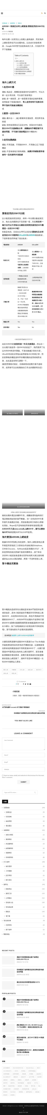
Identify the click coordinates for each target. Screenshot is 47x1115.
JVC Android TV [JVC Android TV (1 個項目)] (7, 1071)
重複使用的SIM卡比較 (22, 69)
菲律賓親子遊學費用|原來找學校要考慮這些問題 (30, 971)
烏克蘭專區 (25, 844)
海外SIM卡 (38, 669)
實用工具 (25, 893)
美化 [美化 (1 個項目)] (39, 1086)
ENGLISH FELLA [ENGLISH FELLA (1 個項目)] (30, 1067)
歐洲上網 (30, 669)
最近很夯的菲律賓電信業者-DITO (28, 982)
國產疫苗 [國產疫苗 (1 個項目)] (16, 1077)
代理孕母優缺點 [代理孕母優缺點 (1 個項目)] (32, 1071)
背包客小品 (25, 902)
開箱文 (20, 23)
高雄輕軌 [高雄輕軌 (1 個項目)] (12, 1095)
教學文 (24, 884)
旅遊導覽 (25, 821)
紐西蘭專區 (25, 848)
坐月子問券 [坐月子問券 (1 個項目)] (31, 1077)
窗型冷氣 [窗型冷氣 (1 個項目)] (33, 1086)
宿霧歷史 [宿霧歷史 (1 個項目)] (12, 1080)
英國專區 (25, 853)
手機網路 (14, 669)
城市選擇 (25, 866)
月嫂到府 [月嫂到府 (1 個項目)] (29, 1083)
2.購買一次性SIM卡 (24, 65)
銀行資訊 (25, 880)
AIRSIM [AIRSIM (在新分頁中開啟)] (32, 235)
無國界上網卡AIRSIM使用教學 (23, 635)
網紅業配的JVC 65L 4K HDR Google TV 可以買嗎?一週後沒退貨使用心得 (30, 1026)
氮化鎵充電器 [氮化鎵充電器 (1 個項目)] (11, 1086)
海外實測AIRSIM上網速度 (23, 71)
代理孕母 (25, 925)
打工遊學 (24, 862)
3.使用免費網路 (23, 67)
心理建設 (25, 898)
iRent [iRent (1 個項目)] (38, 1067)
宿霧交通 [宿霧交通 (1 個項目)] (5, 1080)
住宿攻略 (25, 817)
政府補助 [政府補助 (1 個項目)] (34, 1080)
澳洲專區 (25, 839)
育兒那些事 (24, 921)
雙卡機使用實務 (20, 73)
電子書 (25, 916)
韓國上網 (14, 673)
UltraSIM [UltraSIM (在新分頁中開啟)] (23, 235)
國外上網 (5, 669)
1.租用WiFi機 (22, 63)
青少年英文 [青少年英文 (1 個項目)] (13, 1092)
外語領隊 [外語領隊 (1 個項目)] (39, 1077)
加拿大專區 (25, 835)
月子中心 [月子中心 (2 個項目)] (36, 1083)
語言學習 (25, 875)
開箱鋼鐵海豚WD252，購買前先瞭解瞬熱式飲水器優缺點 (30, 1051)
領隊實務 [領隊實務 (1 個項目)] (21, 1092)
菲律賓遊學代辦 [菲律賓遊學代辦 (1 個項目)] (25, 1089)
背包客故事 (25, 907)
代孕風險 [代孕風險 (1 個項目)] (23, 1071)
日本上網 (22, 669)
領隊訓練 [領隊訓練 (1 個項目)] (37, 1092)
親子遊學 (25, 930)
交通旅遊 (4, 23)
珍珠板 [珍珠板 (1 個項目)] (26, 1086)
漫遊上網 (5, 673)
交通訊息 (25, 812)
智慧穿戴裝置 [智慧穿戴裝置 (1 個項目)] (21, 1083)
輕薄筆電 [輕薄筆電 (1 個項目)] (5, 1092)
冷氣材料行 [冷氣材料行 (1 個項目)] (38, 1074)
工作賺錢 (25, 871)
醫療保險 (24, 934)
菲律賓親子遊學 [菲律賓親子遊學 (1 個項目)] (7, 1089)
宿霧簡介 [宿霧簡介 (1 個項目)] (20, 1080)
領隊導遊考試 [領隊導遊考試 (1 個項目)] (29, 1092)
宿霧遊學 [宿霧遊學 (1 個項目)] (27, 1080)
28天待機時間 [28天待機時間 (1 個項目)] (6, 1067)
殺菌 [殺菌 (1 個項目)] (4, 1086)
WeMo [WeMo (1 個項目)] (16, 1071)
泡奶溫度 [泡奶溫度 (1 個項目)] (20, 1086)
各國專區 (12, 23)
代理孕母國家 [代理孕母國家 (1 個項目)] (6, 1074)
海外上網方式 (20, 61)
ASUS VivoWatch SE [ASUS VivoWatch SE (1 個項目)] (18, 1067)
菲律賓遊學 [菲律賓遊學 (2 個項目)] (16, 1089)
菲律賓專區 (25, 857)
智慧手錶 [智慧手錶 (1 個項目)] (12, 1083)
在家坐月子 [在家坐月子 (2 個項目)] (23, 1077)
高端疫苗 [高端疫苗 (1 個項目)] (5, 1095)
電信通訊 (25, 826)
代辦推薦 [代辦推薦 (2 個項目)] (24, 1074)
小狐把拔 (10, 31)
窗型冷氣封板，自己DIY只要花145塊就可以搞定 (30, 1039)
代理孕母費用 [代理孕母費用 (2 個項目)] (16, 1074)
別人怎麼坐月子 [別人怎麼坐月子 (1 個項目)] (7, 1077)
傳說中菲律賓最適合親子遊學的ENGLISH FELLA (28, 958)
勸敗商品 (25, 889)
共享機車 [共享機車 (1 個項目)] (31, 1074)
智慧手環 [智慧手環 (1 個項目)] (5, 1083)
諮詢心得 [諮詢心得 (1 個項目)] (34, 1089)
